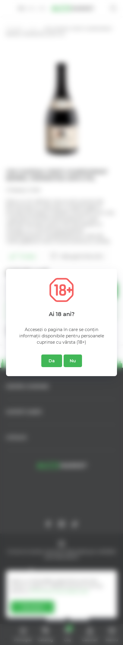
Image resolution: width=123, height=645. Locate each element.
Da (52, 361)
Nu (73, 361)
